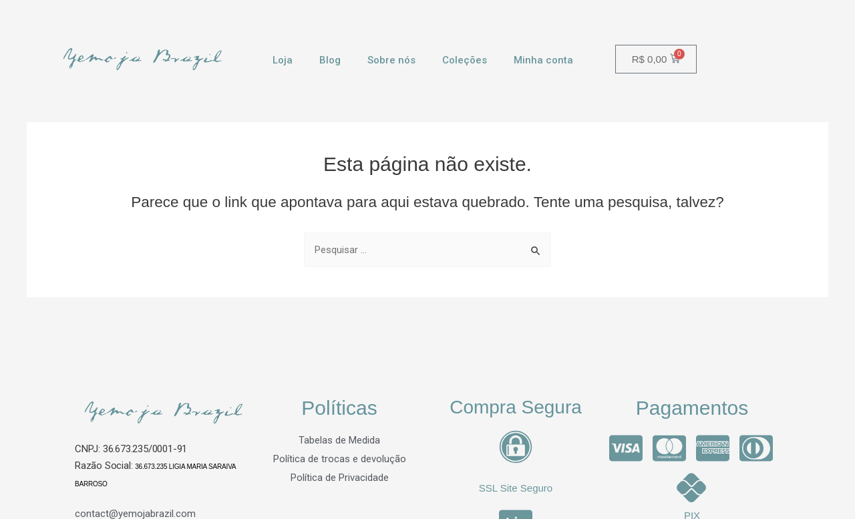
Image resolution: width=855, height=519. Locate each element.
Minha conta (543, 60)
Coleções (464, 60)
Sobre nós (391, 60)
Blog (330, 60)
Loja (283, 60)
